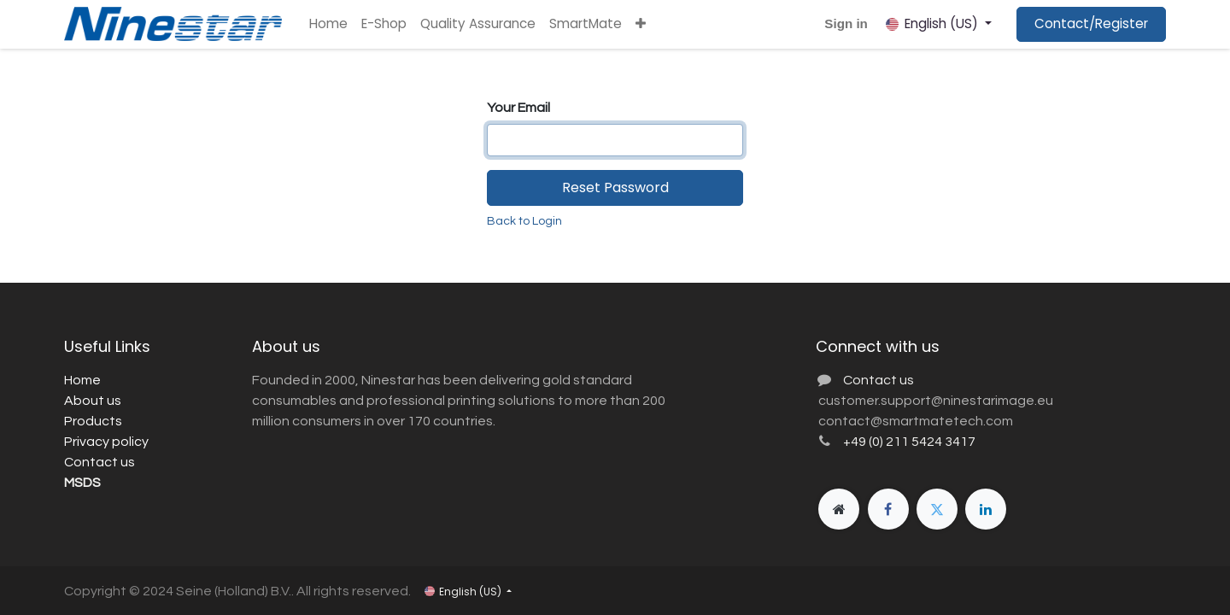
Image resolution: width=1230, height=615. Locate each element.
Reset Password (615, 187)
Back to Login (524, 221)
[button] (641, 24)
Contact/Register (1091, 23)
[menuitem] (328, 24)
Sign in (846, 23)
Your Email (518, 107)
